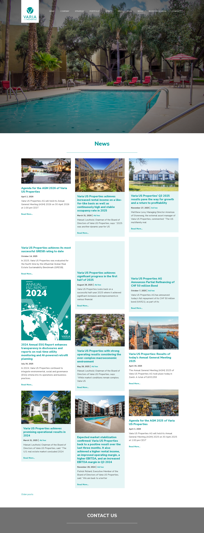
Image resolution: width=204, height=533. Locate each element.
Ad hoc (97, 215)
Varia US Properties (30, 13)
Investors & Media (157, 11)
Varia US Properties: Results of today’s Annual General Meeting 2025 (150, 357)
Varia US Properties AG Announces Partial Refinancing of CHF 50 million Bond (153, 282)
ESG (119, 11)
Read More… (27, 214)
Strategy (79, 11)
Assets (108, 11)
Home (52, 11)
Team (129, 11)
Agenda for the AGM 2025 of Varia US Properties (152, 422)
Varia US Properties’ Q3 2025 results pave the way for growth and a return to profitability (152, 199)
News (140, 11)
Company (64, 11)
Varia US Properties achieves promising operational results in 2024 (44, 432)
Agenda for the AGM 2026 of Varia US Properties (44, 190)
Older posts (27, 494)
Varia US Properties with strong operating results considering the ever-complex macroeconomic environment (99, 356)
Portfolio (95, 11)
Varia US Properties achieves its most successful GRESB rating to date (46, 249)
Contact (176, 11)
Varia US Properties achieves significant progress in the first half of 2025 (97, 276)
